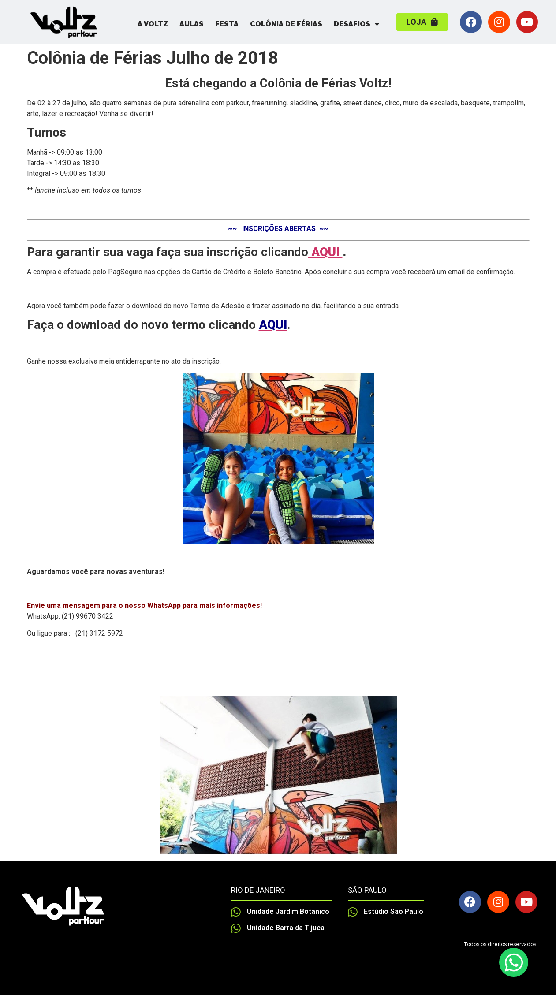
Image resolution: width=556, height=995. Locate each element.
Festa (227, 24)
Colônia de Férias (286, 24)
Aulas (191, 24)
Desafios (356, 24)
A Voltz (153, 24)
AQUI (325, 252)
